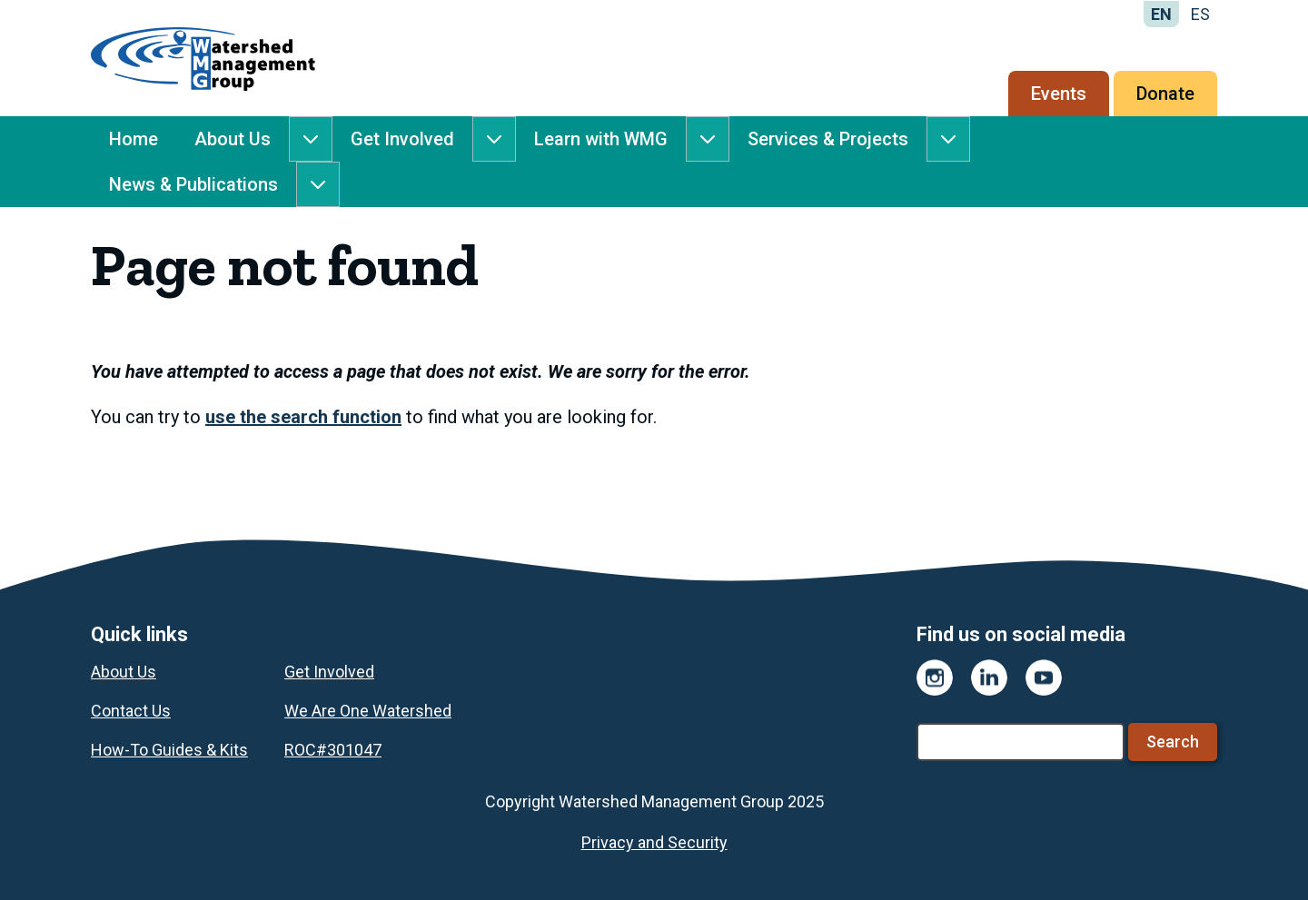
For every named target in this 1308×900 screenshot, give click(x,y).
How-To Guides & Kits (169, 749)
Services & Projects (828, 139)
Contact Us (131, 710)
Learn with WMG (601, 139)
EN (1161, 14)
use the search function (303, 417)
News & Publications (193, 184)
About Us (232, 139)
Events (1058, 93)
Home (133, 139)
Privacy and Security (654, 842)
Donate (1165, 93)
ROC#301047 (333, 749)
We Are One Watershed (367, 710)
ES (1200, 14)
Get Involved (402, 139)
